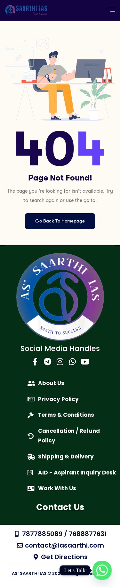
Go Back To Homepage (60, 221)
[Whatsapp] (102, 570)
